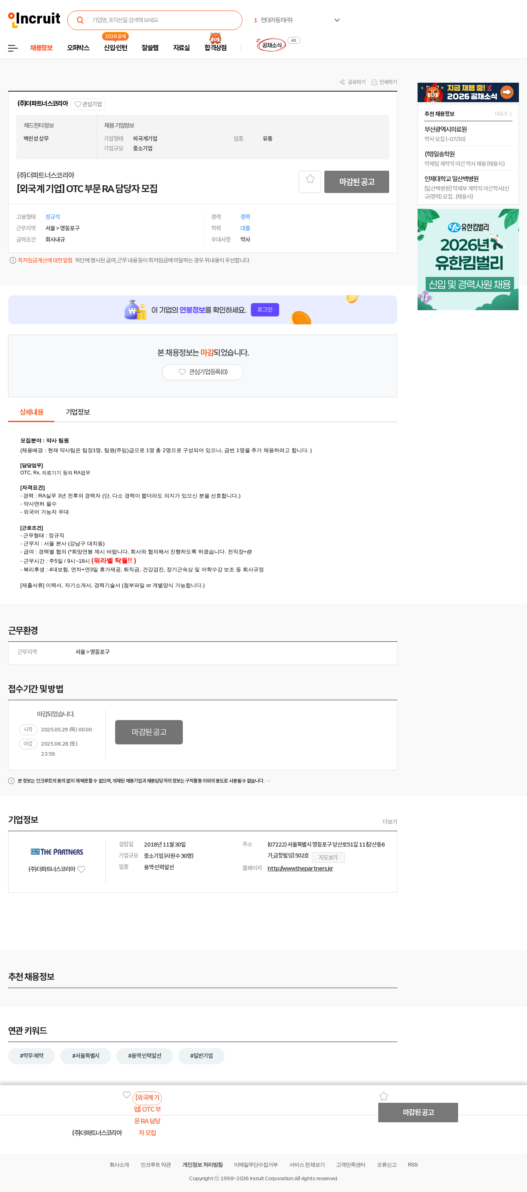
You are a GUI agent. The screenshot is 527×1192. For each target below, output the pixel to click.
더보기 (390, 821)
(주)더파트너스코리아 (42, 103)
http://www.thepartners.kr (300, 868)
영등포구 (99, 652)
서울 (80, 652)
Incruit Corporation (271, 1178)
